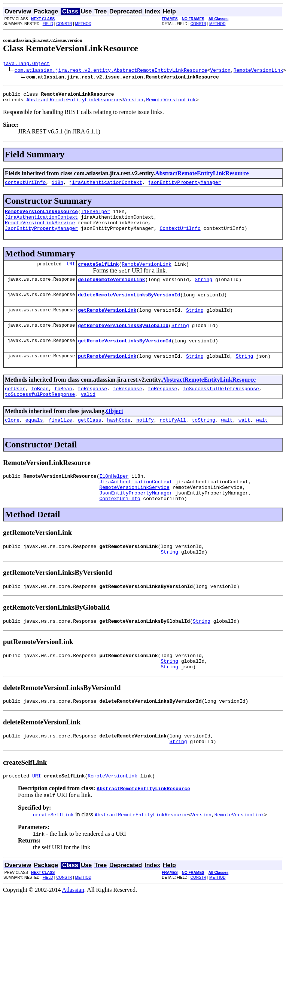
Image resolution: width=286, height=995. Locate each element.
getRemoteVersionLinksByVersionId (124, 356)
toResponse (92, 406)
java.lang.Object (26, 64)
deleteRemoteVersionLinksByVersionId (129, 307)
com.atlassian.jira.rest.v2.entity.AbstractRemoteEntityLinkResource (111, 71)
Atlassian (73, 928)
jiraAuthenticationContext (105, 186)
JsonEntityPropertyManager (41, 237)
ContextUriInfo (179, 237)
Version (220, 71)
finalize (60, 440)
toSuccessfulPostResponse (40, 413)
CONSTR (64, 24)
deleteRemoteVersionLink (111, 290)
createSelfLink (98, 274)
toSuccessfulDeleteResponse (221, 406)
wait (226, 440)
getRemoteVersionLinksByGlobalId (123, 339)
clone (12, 440)
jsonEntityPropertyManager (184, 186)
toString (203, 440)
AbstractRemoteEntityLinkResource (73, 102)
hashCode (118, 440)
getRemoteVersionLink (107, 323)
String (203, 290)
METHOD (83, 24)
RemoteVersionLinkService (40, 230)
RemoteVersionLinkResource (41, 216)
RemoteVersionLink (258, 71)
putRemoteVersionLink (107, 372)
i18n (57, 186)
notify (145, 440)
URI (71, 274)
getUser (15, 406)
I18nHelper (95, 216)
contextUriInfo (25, 186)
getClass (89, 440)
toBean (40, 406)
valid (88, 413)
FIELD (48, 24)
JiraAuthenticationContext (41, 223)
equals (34, 440)
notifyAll (173, 440)
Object (114, 430)
